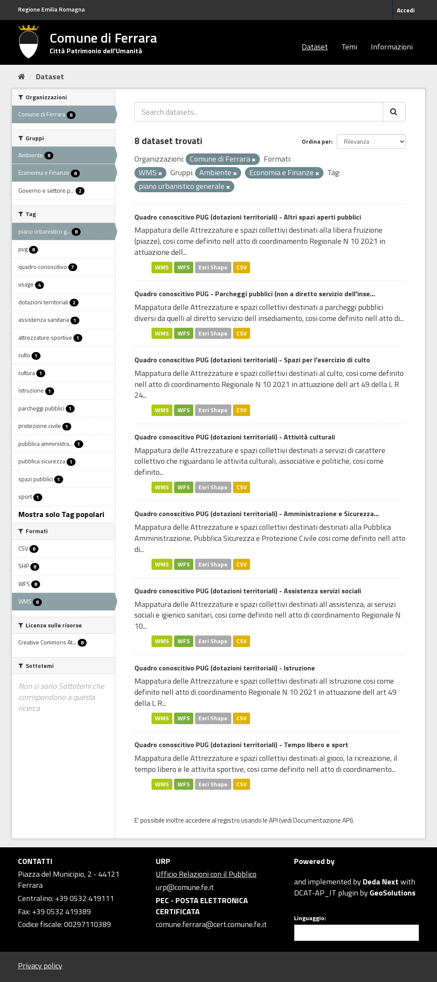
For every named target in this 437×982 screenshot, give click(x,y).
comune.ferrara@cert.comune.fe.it (211, 924)
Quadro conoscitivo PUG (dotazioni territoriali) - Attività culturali (234, 437)
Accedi (406, 10)
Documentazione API (322, 820)
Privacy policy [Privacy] (40, 965)
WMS (162, 267)
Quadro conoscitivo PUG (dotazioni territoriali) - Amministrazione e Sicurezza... (256, 513)
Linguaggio (309, 918)
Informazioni (392, 46)
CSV (241, 267)
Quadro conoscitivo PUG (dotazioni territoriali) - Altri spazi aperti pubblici (247, 217)
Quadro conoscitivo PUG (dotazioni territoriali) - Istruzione (224, 668)
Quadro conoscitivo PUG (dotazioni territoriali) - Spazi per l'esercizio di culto (252, 360)
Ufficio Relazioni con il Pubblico (206, 874)
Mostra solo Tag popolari (61, 514)
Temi (349, 46)
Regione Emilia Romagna (51, 9)
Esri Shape (212, 267)
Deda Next (381, 881)
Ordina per (316, 141)
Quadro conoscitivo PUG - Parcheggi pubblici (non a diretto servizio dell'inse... (254, 294)
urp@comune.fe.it (185, 887)
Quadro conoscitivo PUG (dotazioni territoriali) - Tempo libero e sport (241, 744)
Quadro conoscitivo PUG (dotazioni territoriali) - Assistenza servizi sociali (247, 591)
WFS (184, 267)
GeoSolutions (393, 892)
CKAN (308, 871)
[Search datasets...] (258, 111)
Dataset (315, 46)
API (273, 820)
